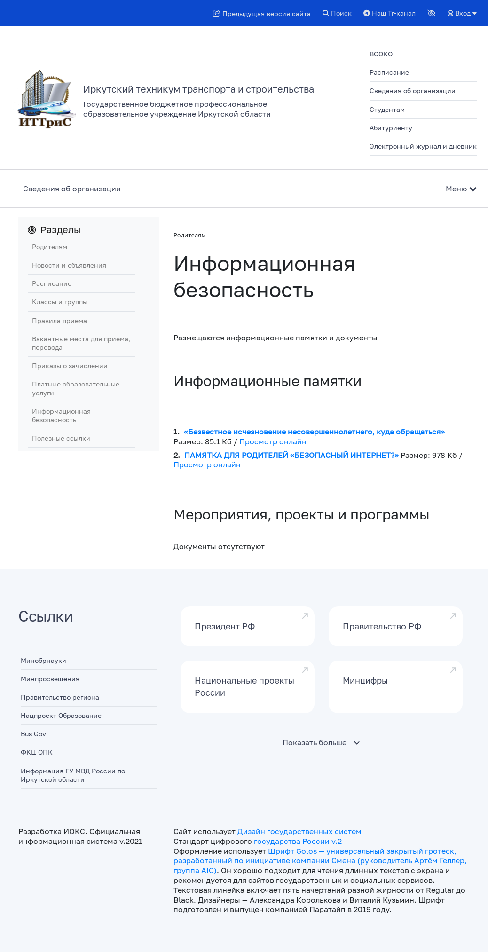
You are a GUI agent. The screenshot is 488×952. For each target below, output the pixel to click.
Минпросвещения (50, 679)
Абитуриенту (391, 128)
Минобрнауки (43, 660)
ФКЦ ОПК (37, 752)
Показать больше (314, 742)
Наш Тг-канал (389, 13)
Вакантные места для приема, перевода (81, 343)
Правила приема (59, 320)
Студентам (387, 109)
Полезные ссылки (61, 438)
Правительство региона (60, 697)
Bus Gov (33, 734)
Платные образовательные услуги (75, 388)
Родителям (49, 247)
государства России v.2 (298, 841)
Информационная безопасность (61, 415)
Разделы (53, 229)
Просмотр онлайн (273, 441)
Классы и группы (59, 302)
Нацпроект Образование (61, 715)
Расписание (389, 72)
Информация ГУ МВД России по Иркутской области (73, 775)
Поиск (337, 13)
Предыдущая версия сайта (262, 13)
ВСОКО (381, 54)
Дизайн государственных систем (299, 831)
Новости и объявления (69, 265)
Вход (462, 13)
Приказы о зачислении (70, 366)
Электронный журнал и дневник (423, 146)
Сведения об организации (413, 90)
